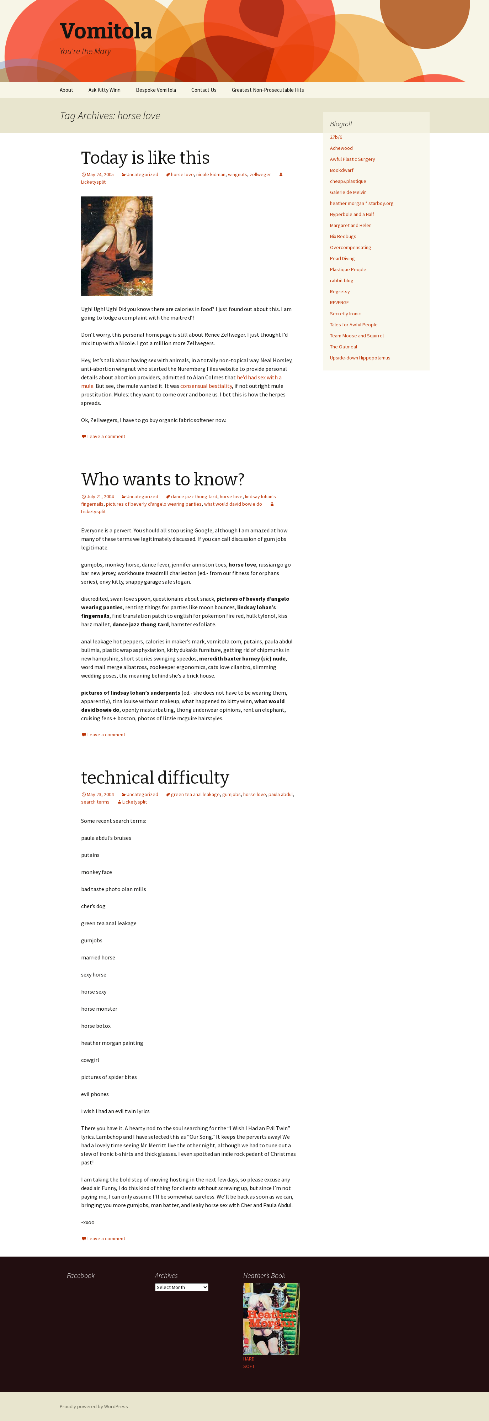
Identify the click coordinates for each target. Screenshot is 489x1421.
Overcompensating (350, 247)
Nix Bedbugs (343, 236)
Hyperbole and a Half (352, 214)
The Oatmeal (343, 346)
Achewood (341, 148)
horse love (182, 174)
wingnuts (237, 174)
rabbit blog (342, 280)
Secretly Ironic (345, 313)
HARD (249, 1359)
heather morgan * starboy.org (362, 203)
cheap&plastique (348, 181)
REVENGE (339, 302)
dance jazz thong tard (194, 496)
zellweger (260, 174)
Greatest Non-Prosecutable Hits (268, 89)
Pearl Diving (342, 258)
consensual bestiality (206, 385)
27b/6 (336, 137)
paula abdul (281, 794)
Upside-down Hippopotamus (360, 357)
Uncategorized (142, 174)
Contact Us (204, 89)
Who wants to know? (163, 479)
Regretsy (340, 291)
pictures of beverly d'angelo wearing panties (154, 504)
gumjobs (231, 794)
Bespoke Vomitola (156, 89)
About (66, 89)
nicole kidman (210, 174)
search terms (95, 802)
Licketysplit (134, 802)
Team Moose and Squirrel (357, 335)
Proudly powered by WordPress (94, 1406)
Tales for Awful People (354, 324)
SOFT (249, 1366)
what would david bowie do (233, 504)
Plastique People (348, 269)
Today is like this (145, 158)
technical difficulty (155, 778)
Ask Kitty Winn (105, 89)
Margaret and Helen (351, 225)
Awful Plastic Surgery (352, 159)
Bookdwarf (342, 170)
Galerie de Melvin (348, 192)
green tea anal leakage (195, 794)
